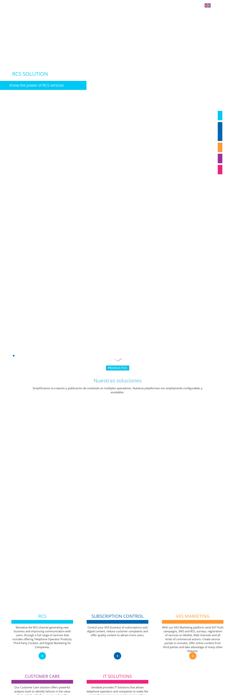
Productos (117, 368)
